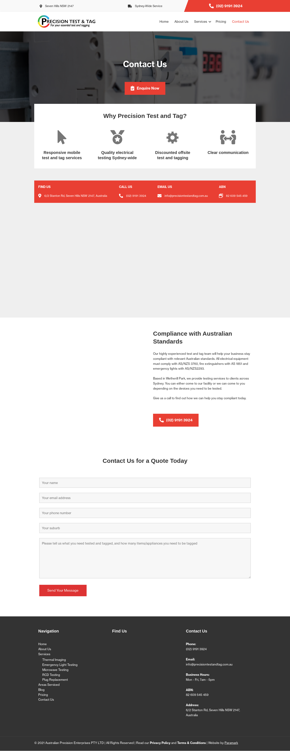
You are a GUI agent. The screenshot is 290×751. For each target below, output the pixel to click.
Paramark (231, 743)
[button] (210, 21)
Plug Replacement (55, 680)
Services (200, 22)
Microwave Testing (55, 670)
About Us (181, 22)
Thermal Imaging (54, 660)
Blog (41, 690)
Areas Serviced (49, 685)
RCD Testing (51, 675)
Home (164, 22)
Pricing (221, 22)
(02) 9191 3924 (136, 196)
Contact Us (240, 22)
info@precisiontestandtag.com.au (209, 664)
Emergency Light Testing (60, 665)
